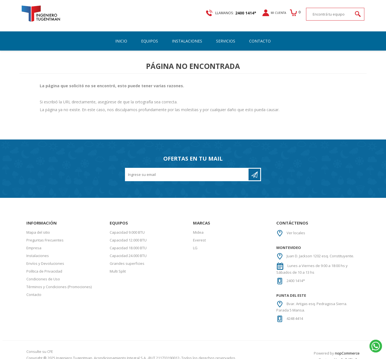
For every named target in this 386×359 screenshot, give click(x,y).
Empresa (33, 243)
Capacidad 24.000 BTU (128, 250)
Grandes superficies (127, 258)
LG (195, 243)
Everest (199, 235)
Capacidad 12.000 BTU (128, 235)
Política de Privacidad (44, 266)
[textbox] (329, 14)
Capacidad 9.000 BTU (127, 227)
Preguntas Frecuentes (45, 235)
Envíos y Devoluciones (45, 258)
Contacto (33, 289)
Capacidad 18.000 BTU (128, 243)
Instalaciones (37, 250)
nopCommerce (347, 348)
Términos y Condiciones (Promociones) (59, 282)
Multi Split (118, 266)
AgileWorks (350, 354)
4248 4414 (295, 313)
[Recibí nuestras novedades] (187, 170)
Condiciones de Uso (43, 274)
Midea (198, 227)
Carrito (294, 12)
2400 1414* (296, 275)
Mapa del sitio (38, 227)
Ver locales (296, 228)
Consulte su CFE (39, 346)
